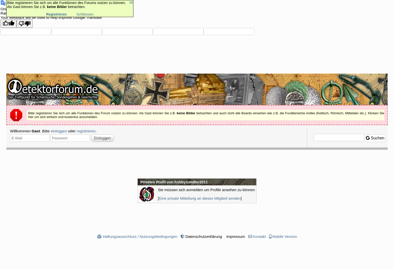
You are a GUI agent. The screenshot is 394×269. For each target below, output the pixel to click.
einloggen (59, 131)
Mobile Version (284, 236)
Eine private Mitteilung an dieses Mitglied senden (200, 198)
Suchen (375, 138)
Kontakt (259, 236)
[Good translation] (9, 24)
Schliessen (84, 14)
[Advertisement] (197, 163)
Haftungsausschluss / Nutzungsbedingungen (140, 236)
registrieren (86, 131)
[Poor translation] (25, 24)
